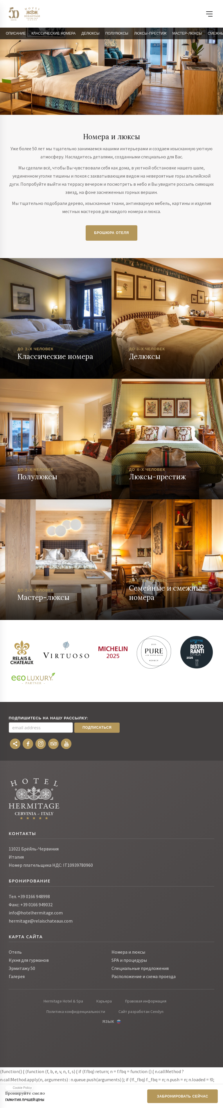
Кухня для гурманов (29, 960)
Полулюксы (116, 33)
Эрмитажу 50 (22, 968)
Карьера (104, 1001)
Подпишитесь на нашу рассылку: (48, 718)
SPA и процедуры (129, 960)
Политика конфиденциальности (75, 1011)
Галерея (17, 976)
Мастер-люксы (187, 33)
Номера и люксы (128, 952)
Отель (15, 952)
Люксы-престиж (150, 33)
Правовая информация (145, 1001)
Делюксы (90, 33)
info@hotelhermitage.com (36, 913)
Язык (108, 1021)
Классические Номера (53, 33)
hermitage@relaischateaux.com (41, 921)
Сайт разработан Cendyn (140, 1011)
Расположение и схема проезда (144, 976)
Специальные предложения (140, 968)
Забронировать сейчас (182, 1096)
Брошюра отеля (111, 233)
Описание (16, 33)
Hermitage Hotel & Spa (63, 1001)
